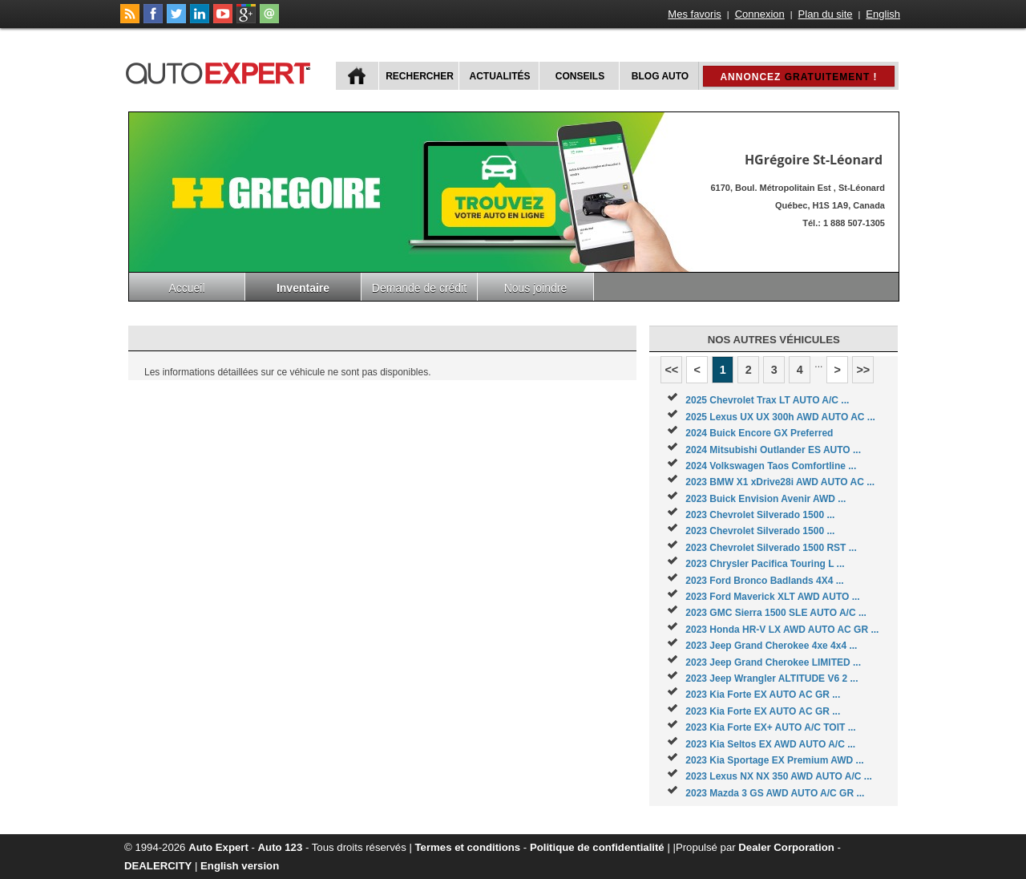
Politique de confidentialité (597, 847)
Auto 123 (280, 847)
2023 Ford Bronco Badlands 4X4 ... (764, 580)
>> (863, 369)
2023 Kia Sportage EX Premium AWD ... (774, 760)
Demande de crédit (419, 288)
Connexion (760, 14)
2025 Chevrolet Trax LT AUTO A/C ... (767, 400)
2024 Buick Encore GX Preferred (759, 433)
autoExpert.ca (221, 71)
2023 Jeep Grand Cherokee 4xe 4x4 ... (771, 645)
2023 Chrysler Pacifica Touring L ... (764, 563)
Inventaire (303, 288)
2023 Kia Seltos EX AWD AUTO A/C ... (770, 744)
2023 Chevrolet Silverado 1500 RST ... (770, 547)
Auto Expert (218, 847)
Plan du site (825, 14)
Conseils (579, 76)
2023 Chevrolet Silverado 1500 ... (759, 515)
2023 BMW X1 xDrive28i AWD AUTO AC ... (780, 482)
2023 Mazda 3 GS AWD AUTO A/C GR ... (774, 793)
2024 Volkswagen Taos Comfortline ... (770, 466)
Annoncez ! (798, 77)
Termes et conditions (468, 847)
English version (239, 866)
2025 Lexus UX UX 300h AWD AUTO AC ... (780, 417)
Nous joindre (536, 288)
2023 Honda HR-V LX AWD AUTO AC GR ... (782, 629)
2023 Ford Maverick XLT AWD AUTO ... (772, 596)
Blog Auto (660, 76)
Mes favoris (694, 14)
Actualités (500, 76)
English (883, 14)
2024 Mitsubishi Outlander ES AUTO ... (773, 450)
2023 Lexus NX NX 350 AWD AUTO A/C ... (778, 776)
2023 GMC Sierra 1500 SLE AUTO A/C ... (775, 612)
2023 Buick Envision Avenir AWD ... (765, 498)
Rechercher (420, 76)
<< (671, 369)
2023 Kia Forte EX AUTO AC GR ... (762, 694)
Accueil (186, 288)
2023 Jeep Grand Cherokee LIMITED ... (773, 662)
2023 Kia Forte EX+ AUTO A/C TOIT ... (770, 727)
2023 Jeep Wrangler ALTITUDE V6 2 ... (771, 678)
